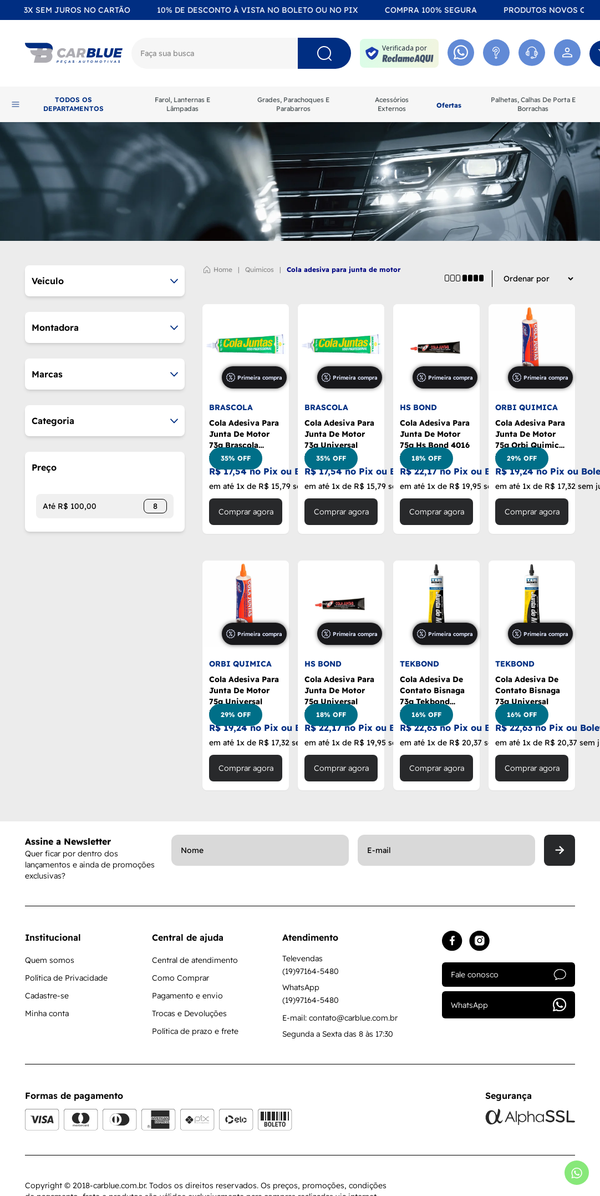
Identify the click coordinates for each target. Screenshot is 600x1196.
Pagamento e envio (187, 996)
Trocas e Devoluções (189, 1013)
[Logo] (74, 53)
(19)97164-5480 (310, 971)
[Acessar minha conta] (567, 53)
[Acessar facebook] (452, 941)
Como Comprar (180, 978)
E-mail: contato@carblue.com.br (340, 1018)
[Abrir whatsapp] (577, 1172)
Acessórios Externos (392, 104)
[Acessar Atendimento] (496, 53)
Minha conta (47, 1013)
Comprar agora (245, 512)
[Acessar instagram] (479, 941)
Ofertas (448, 105)
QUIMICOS (259, 269)
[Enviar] (559, 850)
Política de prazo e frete (195, 1031)
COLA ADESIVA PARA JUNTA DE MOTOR (343, 269)
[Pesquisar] (324, 53)
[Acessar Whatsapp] (461, 53)
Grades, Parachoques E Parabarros (293, 104)
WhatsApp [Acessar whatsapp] (508, 1005)
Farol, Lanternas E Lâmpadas (182, 104)
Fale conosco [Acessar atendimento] (508, 974)
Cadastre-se (47, 996)
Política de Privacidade (66, 978)
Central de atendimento (195, 960)
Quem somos (49, 960)
